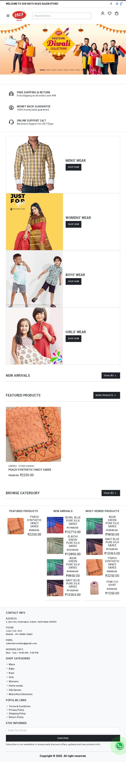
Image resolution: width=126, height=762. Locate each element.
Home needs (14, 685)
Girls (10, 677)
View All (110, 375)
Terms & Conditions (18, 706)
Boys (10, 673)
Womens (12, 681)
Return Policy (15, 717)
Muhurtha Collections (19, 694)
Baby (10, 668)
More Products (106, 395)
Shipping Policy (16, 713)
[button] (9, 49)
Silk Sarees (13, 690)
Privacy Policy (15, 710)
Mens (10, 664)
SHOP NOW (73, 167)
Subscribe (63, 738)
